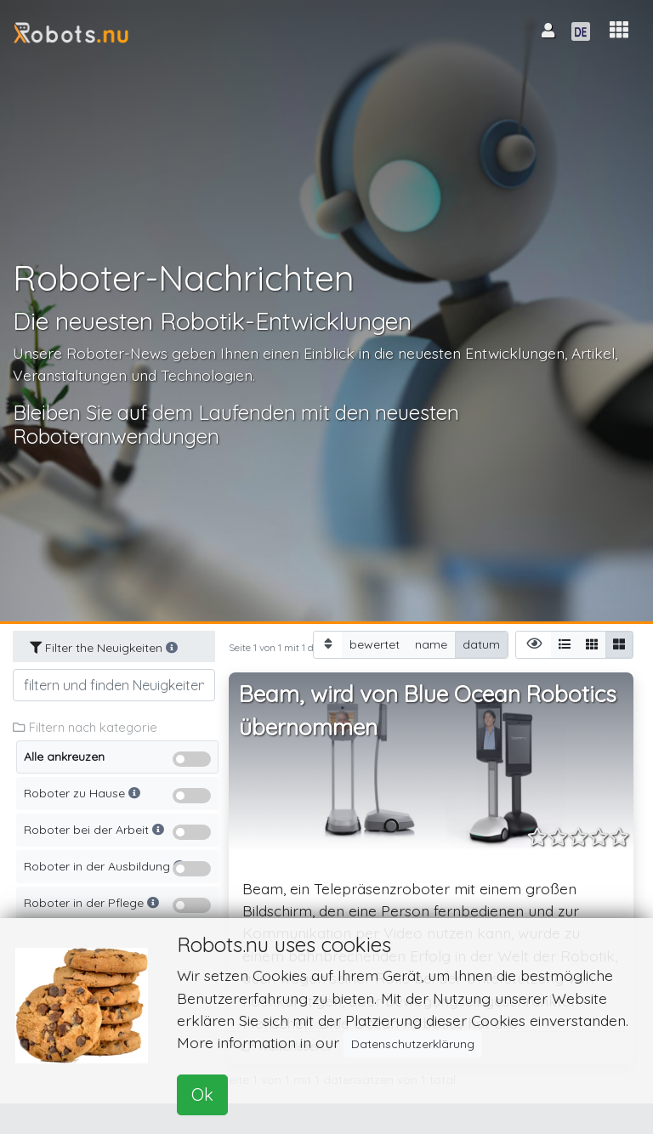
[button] (619, 30)
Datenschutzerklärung (412, 1044)
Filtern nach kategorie (85, 727)
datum (481, 644)
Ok (202, 1094)
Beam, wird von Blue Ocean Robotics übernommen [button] (427, 711)
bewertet (374, 644)
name (431, 644)
